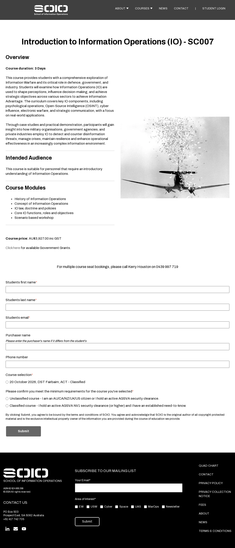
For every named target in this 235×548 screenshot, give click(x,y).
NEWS (163, 8)
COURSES (142, 8)
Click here (13, 248)
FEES (202, 504)
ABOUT (120, 8)
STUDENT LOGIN (213, 8)
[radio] (117, 381)
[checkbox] (117, 381)
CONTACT (181, 8)
